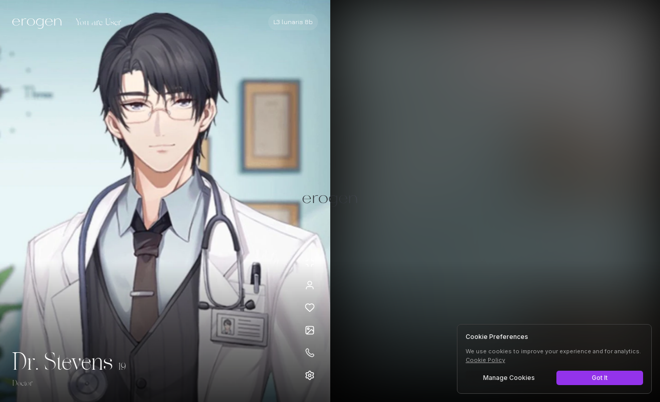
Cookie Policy (485, 360)
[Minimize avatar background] (310, 262)
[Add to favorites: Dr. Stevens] (310, 307)
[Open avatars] (310, 330)
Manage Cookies (509, 377)
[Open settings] (310, 375)
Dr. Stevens (62, 363)
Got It (600, 377)
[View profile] (310, 285)
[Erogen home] (39, 23)
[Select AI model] (293, 22)
